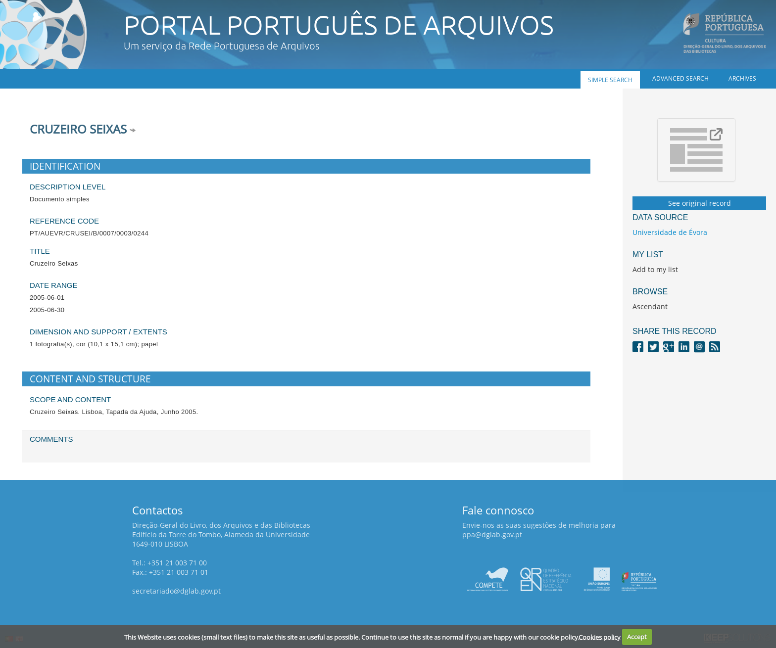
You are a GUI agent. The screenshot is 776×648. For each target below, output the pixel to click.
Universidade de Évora (669, 232)
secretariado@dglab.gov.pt (176, 591)
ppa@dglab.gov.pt (492, 534)
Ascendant (650, 306)
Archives (742, 78)
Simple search (610, 80)
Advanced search (680, 78)
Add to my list (655, 269)
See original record (699, 203)
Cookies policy (600, 636)
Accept (637, 636)
